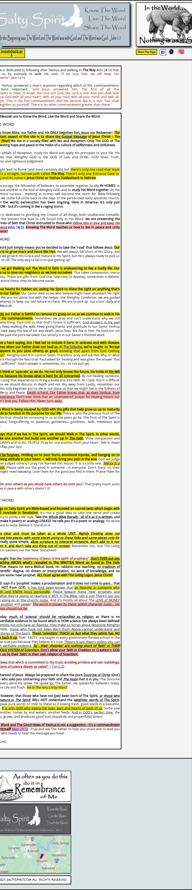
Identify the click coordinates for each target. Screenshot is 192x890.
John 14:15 (16, 227)
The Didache (72, 347)
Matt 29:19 (20, 729)
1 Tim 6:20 (56, 666)
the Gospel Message (71, 136)
